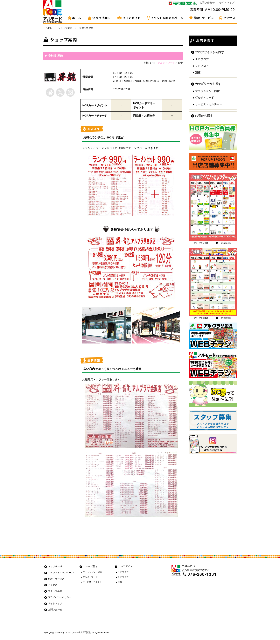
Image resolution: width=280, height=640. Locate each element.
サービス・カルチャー (208, 104)
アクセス (226, 18)
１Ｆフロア (202, 59)
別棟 (197, 72)
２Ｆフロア (202, 65)
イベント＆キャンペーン (61, 572)
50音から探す (204, 115)
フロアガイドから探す (209, 52)
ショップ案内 (100, 18)
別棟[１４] (149, 62)
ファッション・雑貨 (207, 91)
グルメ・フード (204, 97)
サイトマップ (226, 2)
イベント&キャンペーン (165, 18)
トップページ (55, 566)
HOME (76, 18)
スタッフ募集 (55, 591)
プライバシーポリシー (59, 597)
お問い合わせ (207, 2)
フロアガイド (129, 18)
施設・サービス (201, 18)
